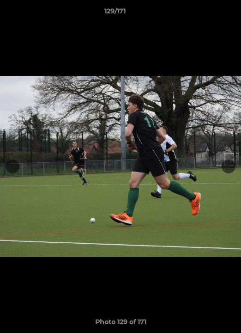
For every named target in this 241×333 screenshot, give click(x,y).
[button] (207, 13)
